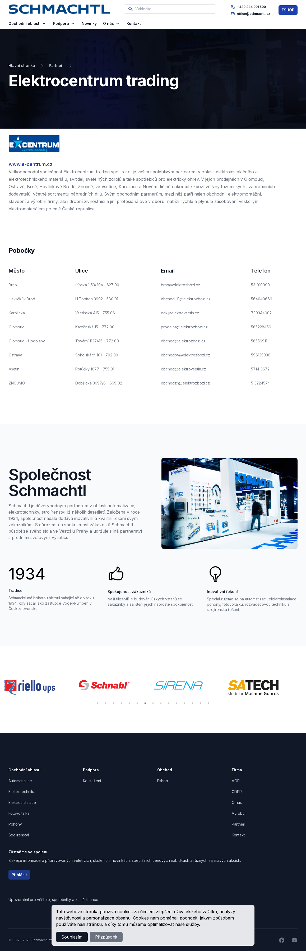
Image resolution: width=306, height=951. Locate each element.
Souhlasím (71, 937)
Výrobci (238, 813)
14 (200, 703)
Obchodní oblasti (27, 23)
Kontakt (238, 835)
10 (168, 703)
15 (208, 703)
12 (184, 703)
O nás (111, 23)
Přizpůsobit (106, 937)
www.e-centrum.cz (31, 164)
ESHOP (288, 10)
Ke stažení (92, 780)
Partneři (238, 824)
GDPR (237, 791)
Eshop (162, 780)
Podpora (64, 23)
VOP (236, 780)
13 (192, 703)
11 (176, 703)
